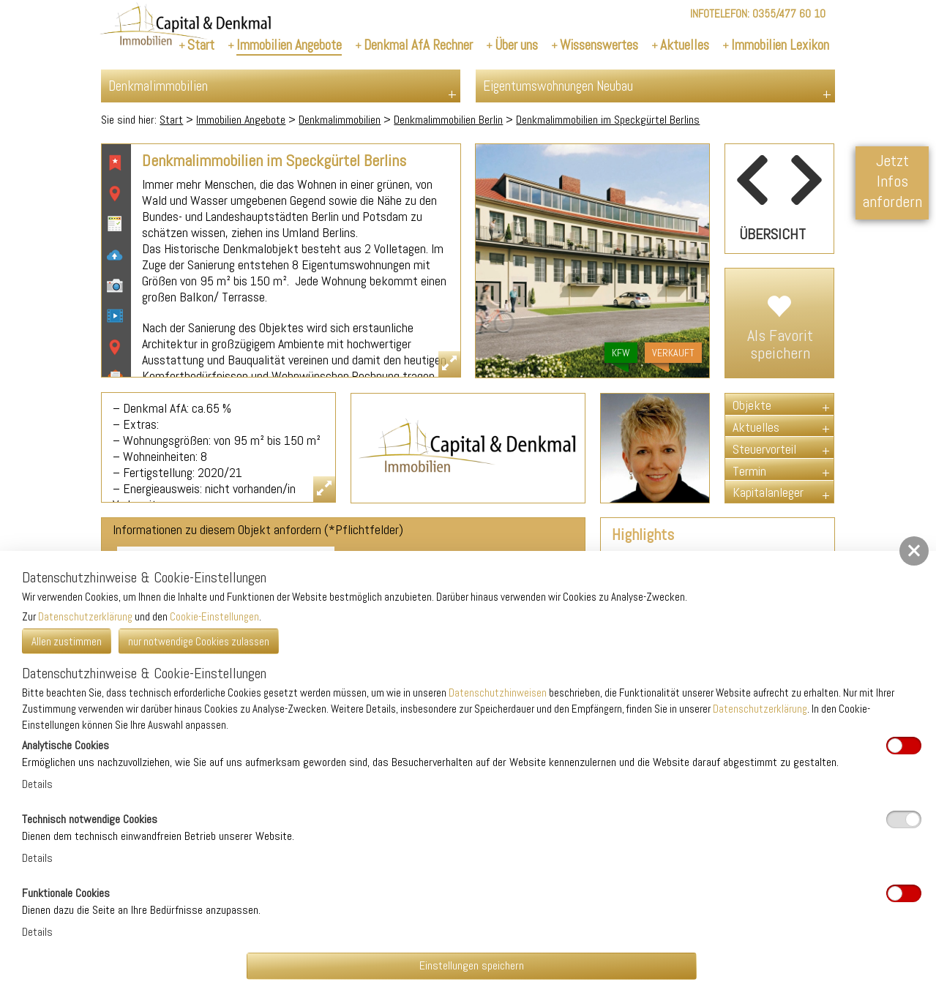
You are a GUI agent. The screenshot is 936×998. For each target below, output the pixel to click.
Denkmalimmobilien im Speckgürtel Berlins (608, 119)
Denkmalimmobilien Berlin (448, 119)
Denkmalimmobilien (340, 119)
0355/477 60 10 (788, 13)
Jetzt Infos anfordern (892, 180)
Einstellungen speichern (471, 965)
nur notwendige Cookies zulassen (198, 641)
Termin (749, 470)
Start (171, 119)
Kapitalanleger (768, 492)
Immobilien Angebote (240, 119)
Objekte (752, 405)
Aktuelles (756, 427)
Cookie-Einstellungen (214, 616)
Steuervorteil (764, 448)
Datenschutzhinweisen (498, 692)
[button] (914, 551)
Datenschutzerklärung (85, 616)
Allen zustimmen (66, 641)
